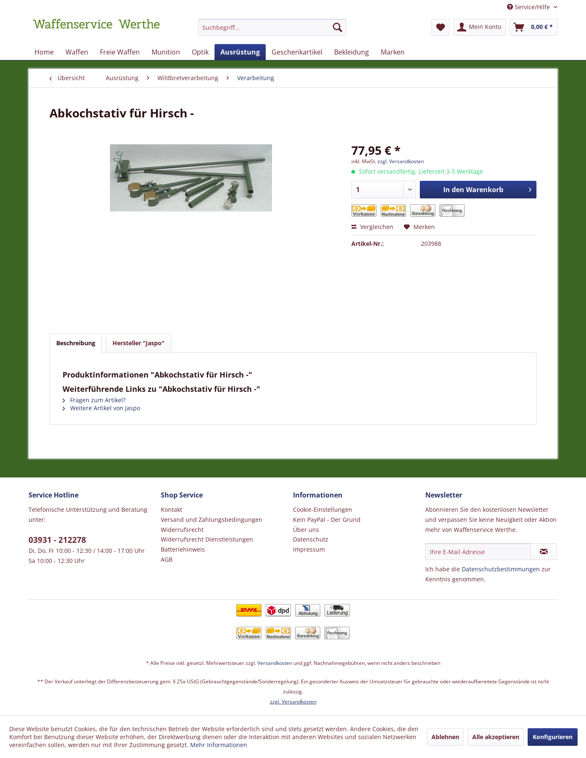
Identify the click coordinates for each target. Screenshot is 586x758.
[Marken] (393, 52)
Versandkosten (274, 663)
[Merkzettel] (441, 27)
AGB (167, 559)
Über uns (306, 530)
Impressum (309, 549)
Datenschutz (310, 539)
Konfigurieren (553, 737)
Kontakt (171, 509)
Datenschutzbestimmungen (501, 569)
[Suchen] (337, 27)
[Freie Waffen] (120, 52)
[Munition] (166, 52)
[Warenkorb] (533, 27)
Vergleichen (372, 227)
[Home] (44, 52)
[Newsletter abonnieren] (544, 551)
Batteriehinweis (183, 549)
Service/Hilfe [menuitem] (529, 7)
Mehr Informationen (218, 745)
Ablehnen (445, 737)
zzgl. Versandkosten (400, 161)
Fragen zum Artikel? (94, 400)
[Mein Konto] (479, 27)
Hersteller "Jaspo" (138, 343)
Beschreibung (75, 343)
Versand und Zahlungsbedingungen (211, 520)
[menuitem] (272, 31)
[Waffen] (77, 52)
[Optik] (200, 52)
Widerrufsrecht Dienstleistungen (207, 539)
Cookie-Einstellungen (322, 509)
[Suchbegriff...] (272, 27)
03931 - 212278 (57, 539)
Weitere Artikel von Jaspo (101, 408)
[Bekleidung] (351, 52)
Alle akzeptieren (495, 737)
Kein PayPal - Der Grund (327, 520)
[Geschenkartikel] (297, 52)
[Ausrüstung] (240, 52)
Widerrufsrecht (182, 530)
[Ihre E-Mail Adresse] (478, 551)
